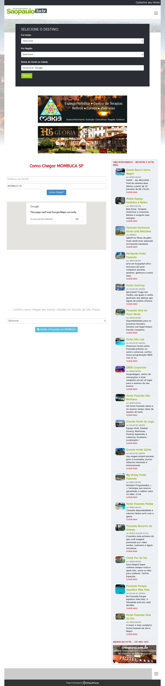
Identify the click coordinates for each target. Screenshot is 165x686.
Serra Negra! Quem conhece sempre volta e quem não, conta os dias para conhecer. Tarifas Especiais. (138, 570)
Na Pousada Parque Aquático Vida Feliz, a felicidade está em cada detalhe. (138, 601)
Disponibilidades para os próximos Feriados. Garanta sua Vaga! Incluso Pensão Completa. (139, 325)
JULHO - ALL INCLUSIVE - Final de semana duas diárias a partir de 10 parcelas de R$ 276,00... (138, 184)
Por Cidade (12, 315)
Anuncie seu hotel (122, 642)
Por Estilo (26, 35)
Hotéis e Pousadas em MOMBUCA (56, 329)
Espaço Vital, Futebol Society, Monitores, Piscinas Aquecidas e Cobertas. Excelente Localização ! (137, 434)
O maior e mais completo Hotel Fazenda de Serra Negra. (139, 628)
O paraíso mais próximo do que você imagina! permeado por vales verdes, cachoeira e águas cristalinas (140, 542)
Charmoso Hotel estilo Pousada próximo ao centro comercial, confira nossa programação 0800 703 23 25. (139, 352)
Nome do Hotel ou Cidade (34, 62)
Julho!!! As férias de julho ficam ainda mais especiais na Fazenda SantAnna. (139, 241)
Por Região (26, 48)
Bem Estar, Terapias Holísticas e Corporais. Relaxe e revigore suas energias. (138, 213)
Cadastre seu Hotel (148, 2)
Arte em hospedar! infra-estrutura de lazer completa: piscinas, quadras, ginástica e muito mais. (139, 270)
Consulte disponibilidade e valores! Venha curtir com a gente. (140, 513)
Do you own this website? (41, 219)
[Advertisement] (56, 278)
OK (76, 219)
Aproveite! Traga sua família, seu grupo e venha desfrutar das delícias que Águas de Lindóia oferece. (139, 296)
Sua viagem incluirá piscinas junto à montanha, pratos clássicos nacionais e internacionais (140, 461)
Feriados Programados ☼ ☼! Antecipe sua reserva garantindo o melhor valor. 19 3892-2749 (139, 489)
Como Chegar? (56, 192)
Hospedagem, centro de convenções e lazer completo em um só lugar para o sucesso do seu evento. (139, 380)
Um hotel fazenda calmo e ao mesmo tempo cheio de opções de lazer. (140, 409)
